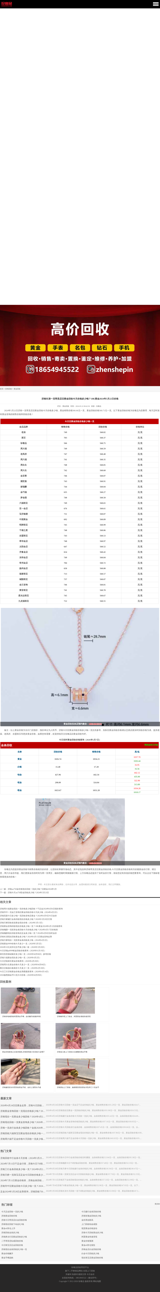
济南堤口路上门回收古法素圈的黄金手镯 (72, 1052)
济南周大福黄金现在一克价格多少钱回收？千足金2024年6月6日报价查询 (31, 909)
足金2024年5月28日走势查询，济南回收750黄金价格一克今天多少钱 (34, 1191)
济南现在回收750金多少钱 (12, 1224)
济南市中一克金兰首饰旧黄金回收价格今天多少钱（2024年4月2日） (29, 912)
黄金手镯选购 (7, 1258)
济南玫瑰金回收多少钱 (91, 1216)
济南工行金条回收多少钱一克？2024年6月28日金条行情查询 (30, 1169)
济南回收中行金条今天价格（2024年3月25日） (23, 1158)
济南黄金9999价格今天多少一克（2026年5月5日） (21, 944)
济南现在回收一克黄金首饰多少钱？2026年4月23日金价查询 (30, 1122)
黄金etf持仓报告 (88, 1245)
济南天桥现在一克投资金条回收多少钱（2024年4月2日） (24, 940)
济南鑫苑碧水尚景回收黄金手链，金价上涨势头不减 (21, 1087)
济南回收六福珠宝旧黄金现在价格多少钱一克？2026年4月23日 (31, 1133)
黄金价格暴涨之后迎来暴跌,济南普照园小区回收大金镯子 (23, 1052)
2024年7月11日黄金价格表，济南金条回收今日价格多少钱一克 (31, 1180)
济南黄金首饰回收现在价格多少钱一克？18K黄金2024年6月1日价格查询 (31, 926)
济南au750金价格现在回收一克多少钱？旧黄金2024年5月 (32, 889)
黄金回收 (17, 389)
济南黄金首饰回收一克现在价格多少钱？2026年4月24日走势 (30, 1111)
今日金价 (90, 1274)
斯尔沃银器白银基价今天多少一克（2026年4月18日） (23, 968)
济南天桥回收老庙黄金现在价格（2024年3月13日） (22, 923)
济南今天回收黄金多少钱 (92, 1233)
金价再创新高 (87, 1220)
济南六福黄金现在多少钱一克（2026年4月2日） (20, 958)
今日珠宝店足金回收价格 (12, 1245)
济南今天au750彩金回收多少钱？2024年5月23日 (28, 893)
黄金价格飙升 (7, 1253)
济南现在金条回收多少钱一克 (14, 1249)
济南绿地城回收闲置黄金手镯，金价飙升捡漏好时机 (21, 1016)
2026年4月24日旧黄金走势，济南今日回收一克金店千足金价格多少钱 (34, 1105)
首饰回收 (8, 389)
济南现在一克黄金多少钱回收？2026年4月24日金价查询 (27, 1116)
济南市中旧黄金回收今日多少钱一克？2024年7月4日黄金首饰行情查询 (35, 1186)
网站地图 (97, 1281)
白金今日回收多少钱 (90, 1253)
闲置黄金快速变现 (89, 1237)
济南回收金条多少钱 (10, 1233)
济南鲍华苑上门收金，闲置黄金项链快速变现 (74, 1016)
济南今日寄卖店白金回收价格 (14, 1220)
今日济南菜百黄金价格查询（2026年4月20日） (20, 961)
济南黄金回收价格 (9, 1216)
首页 (1, 389)
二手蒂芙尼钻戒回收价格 (12, 1241)
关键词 (68, 1274)
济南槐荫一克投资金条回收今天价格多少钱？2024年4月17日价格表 (29, 930)
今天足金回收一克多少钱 (12, 1212)
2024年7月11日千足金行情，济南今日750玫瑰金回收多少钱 (29, 1163)
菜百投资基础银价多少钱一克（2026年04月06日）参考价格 (25, 954)
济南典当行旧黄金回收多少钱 (14, 1237)
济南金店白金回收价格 (91, 1249)
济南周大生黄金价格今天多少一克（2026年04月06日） (23, 965)
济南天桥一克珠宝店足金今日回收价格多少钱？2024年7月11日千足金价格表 (37, 1175)
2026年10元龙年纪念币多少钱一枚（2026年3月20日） (23, 947)
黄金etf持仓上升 (8, 1228)
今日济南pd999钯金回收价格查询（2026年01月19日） (23, 951)
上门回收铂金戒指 (89, 1224)
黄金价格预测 (87, 1241)
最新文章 (82, 1274)
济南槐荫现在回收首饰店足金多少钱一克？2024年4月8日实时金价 (28, 933)
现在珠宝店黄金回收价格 (92, 1258)
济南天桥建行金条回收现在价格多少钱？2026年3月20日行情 (26, 919)
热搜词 (75, 1274)
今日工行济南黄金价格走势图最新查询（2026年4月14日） (25, 972)
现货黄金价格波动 (89, 1228)
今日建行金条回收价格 (91, 1212)
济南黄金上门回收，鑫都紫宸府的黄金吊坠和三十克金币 (78, 1087)
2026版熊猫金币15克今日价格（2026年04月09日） (21, 975)
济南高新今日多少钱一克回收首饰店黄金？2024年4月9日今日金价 (28, 916)
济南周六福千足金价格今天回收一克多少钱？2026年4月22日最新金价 (34, 1139)
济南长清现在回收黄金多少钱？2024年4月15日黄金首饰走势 (26, 937)
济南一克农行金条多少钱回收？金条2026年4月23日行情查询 (30, 1128)
